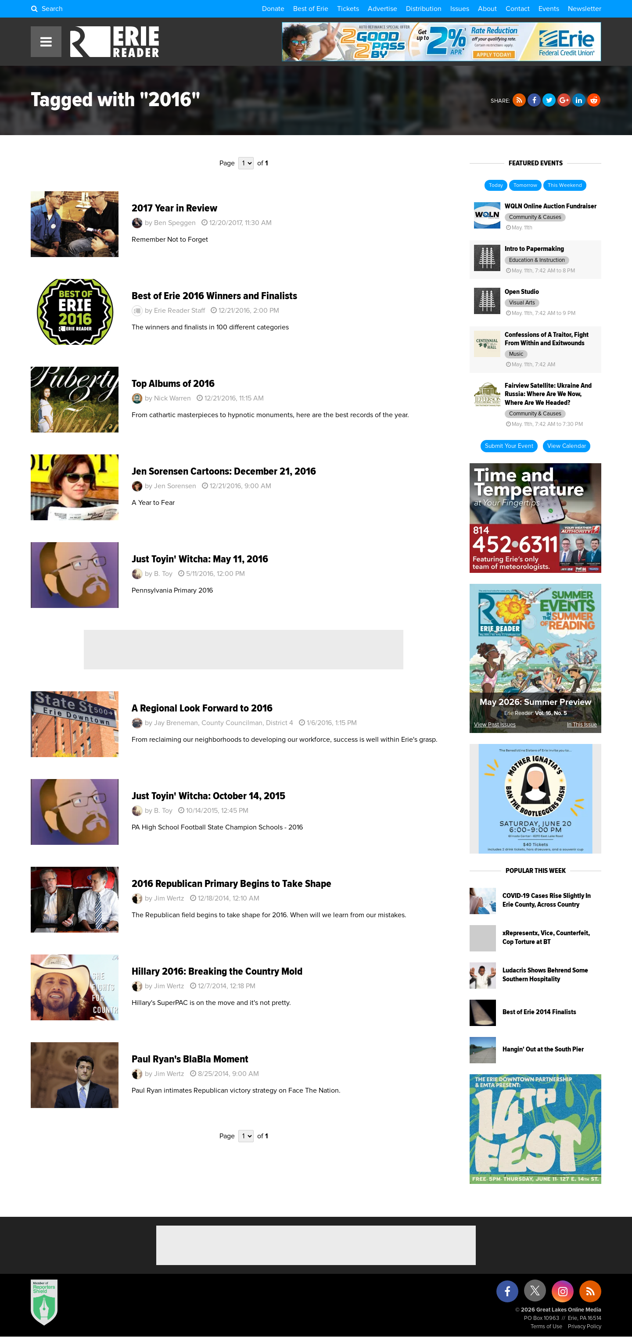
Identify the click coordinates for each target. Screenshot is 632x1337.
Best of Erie (310, 8)
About (487, 8)
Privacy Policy (584, 1327)
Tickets (348, 8)
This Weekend (565, 185)
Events (549, 8)
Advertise (382, 8)
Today (496, 185)
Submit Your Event (509, 446)
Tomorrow (525, 185)
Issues (459, 8)
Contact (518, 8)
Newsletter (584, 8)
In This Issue (582, 725)
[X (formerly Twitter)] (535, 1294)
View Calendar (566, 446)
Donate (273, 8)
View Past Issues (495, 725)
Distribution (424, 8)
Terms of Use (546, 1327)
